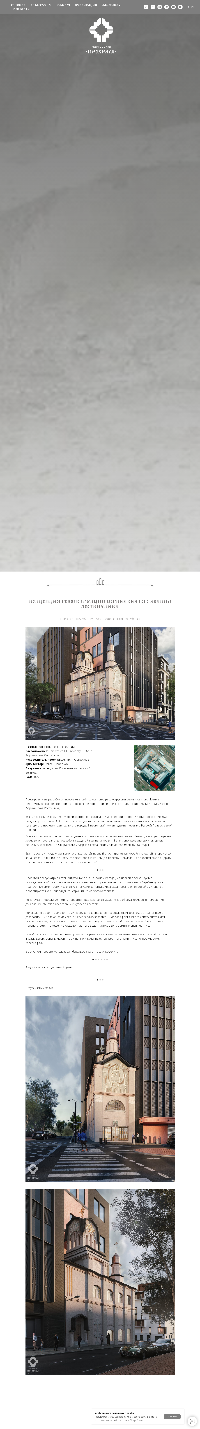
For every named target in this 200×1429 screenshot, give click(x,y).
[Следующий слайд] (175, 908)
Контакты (21, 8)
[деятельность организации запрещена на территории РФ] (153, 7)
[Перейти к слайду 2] (100, 955)
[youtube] (173, 7)
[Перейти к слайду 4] (101, 1098)
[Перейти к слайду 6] (107, 1098)
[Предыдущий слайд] (25, 908)
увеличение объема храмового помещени (133, 985)
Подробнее (136, 1420)
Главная (18, 5)
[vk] (146, 7)
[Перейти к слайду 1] (97, 955)
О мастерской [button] (41, 5)
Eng (191, 7)
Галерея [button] (63, 5)
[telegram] (166, 7)
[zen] (180, 7)
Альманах (111, 5)
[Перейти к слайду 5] (104, 1098)
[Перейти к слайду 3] (102, 955)
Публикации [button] (86, 5)
